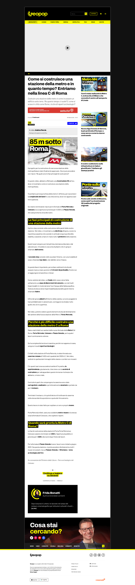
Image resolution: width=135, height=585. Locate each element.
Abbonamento (32, 22)
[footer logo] (46, 555)
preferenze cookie (76, 571)
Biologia (60, 546)
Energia (65, 22)
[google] (44, 580)
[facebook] (103, 555)
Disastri (76, 546)
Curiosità (45, 546)
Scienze (44, 22)
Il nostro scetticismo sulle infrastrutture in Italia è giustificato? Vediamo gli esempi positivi (92, 167)
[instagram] (95, 555)
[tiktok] (91, 555)
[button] (105, 14)
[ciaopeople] (100, 580)
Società (101, 22)
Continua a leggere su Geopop (52, 474)
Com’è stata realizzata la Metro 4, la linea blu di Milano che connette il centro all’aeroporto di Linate (94, 97)
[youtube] (99, 555)
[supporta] (93, 13)
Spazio (93, 22)
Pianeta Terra (55, 22)
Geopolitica (76, 22)
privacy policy (74, 563)
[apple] (34, 580)
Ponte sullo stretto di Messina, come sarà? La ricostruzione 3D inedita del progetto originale (94, 202)
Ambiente (68, 546)
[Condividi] (72, 123)
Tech (85, 22)
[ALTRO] (33, 508)
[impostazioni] (93, 566)
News (32, 546)
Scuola (52, 546)
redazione (73, 569)
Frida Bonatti (51, 492)
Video (37, 546)
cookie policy (74, 566)
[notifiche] (101, 14)
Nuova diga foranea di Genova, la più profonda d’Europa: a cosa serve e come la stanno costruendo (94, 132)
